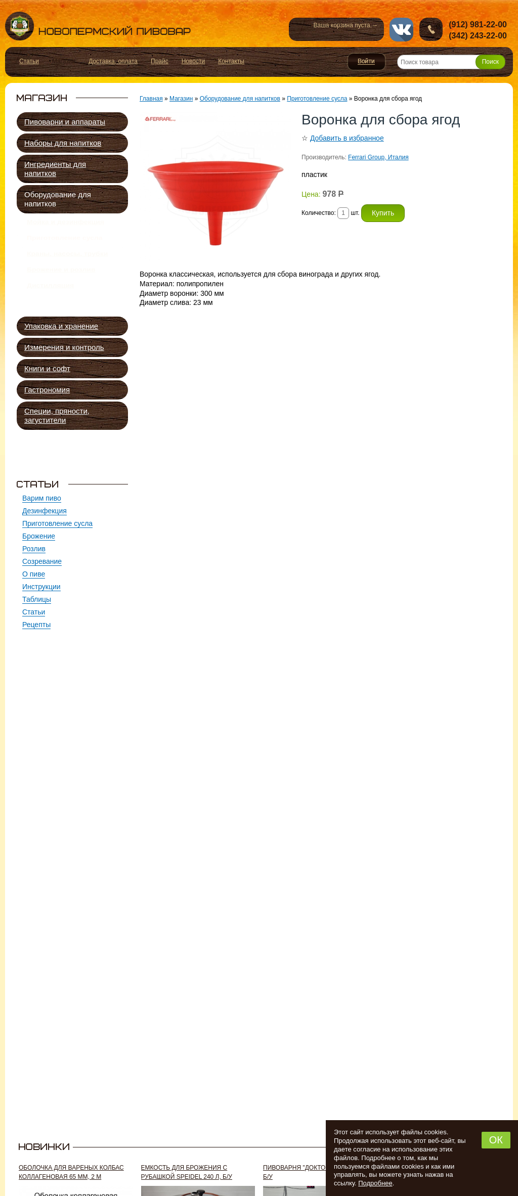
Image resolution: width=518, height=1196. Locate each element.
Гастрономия (47, 389)
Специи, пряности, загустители (57, 415)
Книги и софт (47, 368)
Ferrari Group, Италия (378, 157)
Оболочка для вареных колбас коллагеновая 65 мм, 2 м (71, 1172)
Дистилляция (50, 303)
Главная (151, 98)
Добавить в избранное (347, 138)
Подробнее (375, 1183)
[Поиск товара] (451, 62)
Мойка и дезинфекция (65, 224)
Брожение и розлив (61, 283)
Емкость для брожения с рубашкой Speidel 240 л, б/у (186, 1172)
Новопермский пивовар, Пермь (98, 26)
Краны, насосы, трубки (67, 263)
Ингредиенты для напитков (55, 169)
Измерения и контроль (64, 347)
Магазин (181, 98)
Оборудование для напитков (57, 199)
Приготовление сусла (65, 244)
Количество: (319, 212)
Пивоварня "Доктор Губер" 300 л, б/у (317, 1172)
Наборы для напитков (62, 143)
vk (401, 29)
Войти (366, 61)
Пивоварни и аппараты (64, 121)
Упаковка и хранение (61, 326)
